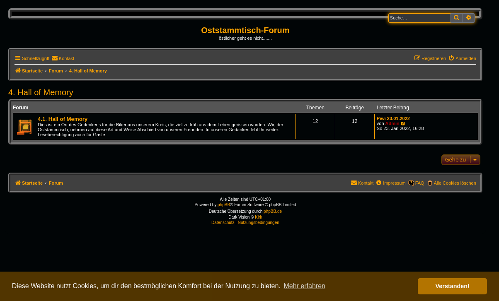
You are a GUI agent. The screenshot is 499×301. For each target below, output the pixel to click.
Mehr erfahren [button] (304, 285)
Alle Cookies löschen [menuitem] (455, 183)
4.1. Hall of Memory (62, 119)
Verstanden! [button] (453, 286)
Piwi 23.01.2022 (393, 118)
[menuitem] (62, 58)
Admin (392, 123)
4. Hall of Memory (40, 92)
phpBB (224, 204)
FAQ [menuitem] (419, 183)
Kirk (258, 217)
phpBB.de (273, 211)
